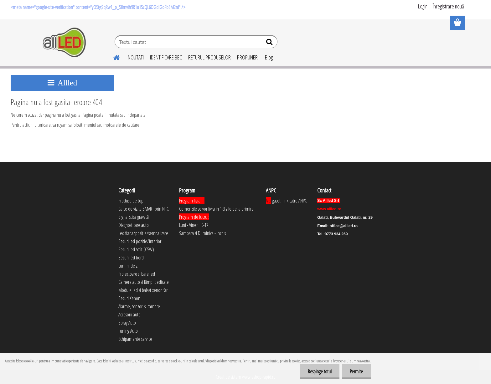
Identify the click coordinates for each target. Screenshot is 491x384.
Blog (269, 57)
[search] (270, 43)
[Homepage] (113, 56)
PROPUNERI (248, 57)
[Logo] (65, 42)
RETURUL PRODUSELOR (209, 57)
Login (422, 6)
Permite (356, 371)
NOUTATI (136, 57)
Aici (268, 200)
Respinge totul (320, 371)
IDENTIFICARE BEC (166, 57)
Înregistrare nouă (448, 6)
